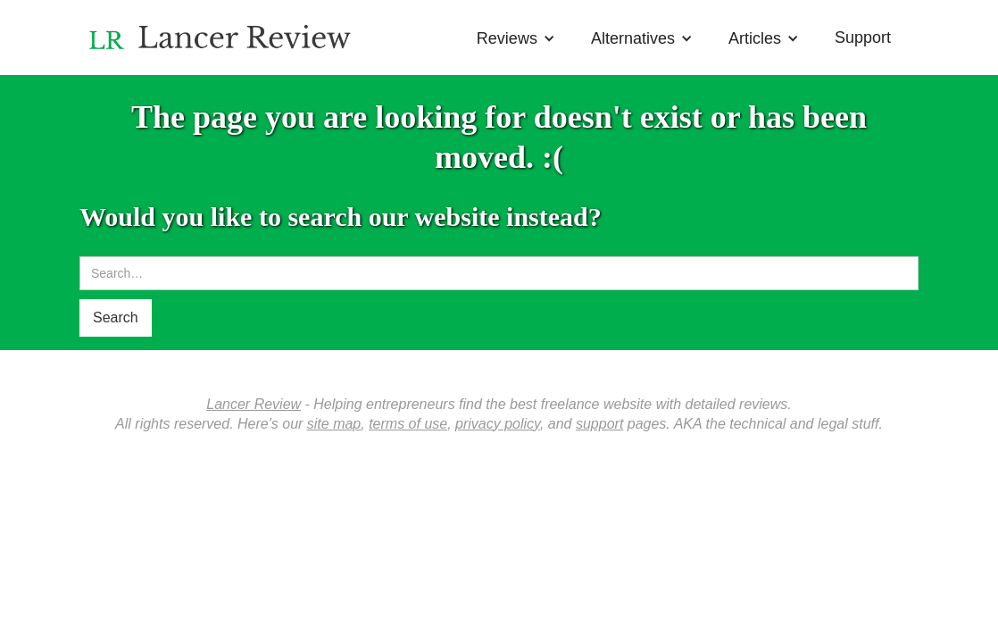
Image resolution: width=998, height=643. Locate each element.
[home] (223, 33)
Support (863, 37)
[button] (516, 33)
